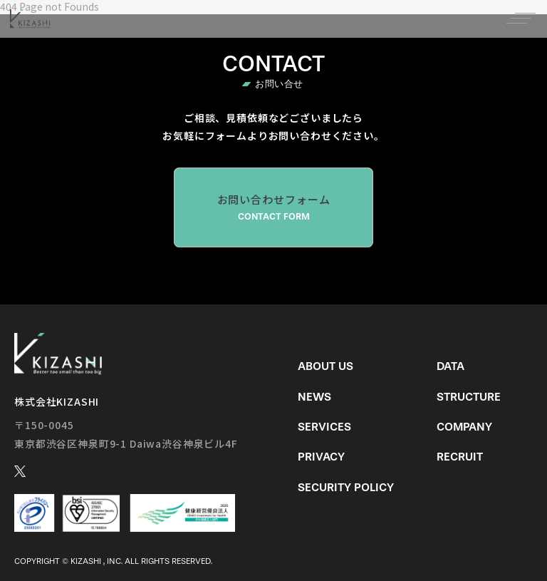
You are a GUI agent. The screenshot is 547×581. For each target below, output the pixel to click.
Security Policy (346, 487)
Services (324, 426)
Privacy (321, 456)
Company (464, 426)
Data (450, 366)
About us (325, 366)
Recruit (460, 456)
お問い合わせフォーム (273, 207)
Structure (469, 396)
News (314, 396)
